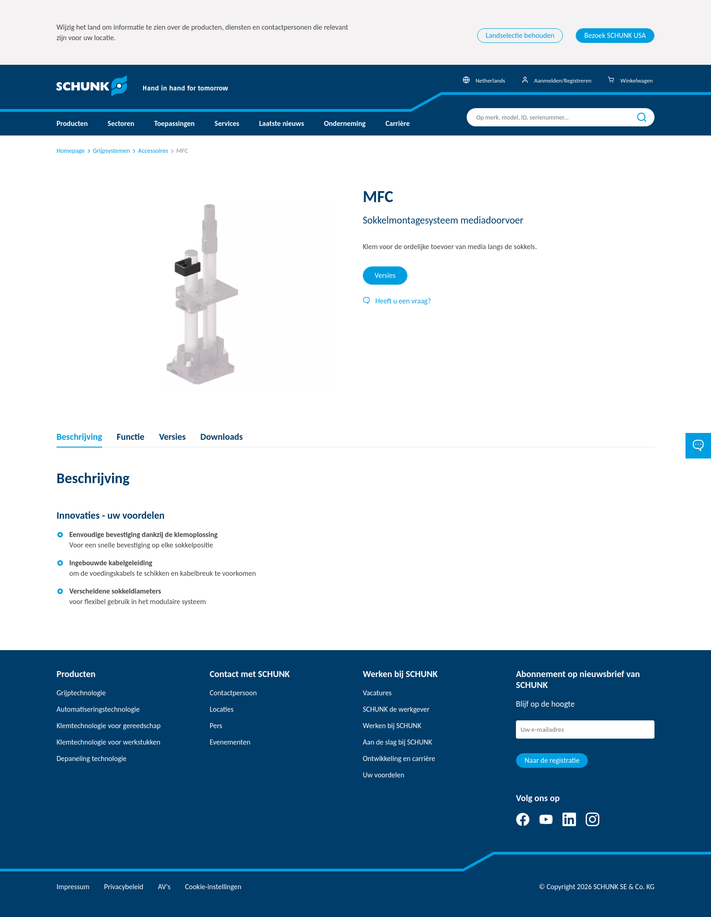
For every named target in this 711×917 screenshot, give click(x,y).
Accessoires (149, 151)
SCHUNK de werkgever (396, 709)
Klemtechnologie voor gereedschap (108, 725)
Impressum (73, 886)
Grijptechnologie (81, 692)
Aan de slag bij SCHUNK (397, 742)
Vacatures (377, 692)
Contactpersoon (233, 692)
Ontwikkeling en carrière (399, 758)
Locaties (221, 709)
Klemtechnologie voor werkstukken (108, 742)
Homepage (71, 151)
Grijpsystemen (108, 151)
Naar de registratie (552, 760)
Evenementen (230, 742)
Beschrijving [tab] (79, 436)
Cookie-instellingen (213, 886)
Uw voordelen (383, 775)
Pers (216, 725)
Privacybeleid (123, 886)
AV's (164, 886)
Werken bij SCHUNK (392, 725)
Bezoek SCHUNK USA (615, 35)
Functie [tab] (130, 436)
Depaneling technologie (92, 758)
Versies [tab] (385, 275)
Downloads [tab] (222, 436)
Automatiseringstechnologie (98, 709)
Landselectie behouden (520, 35)
